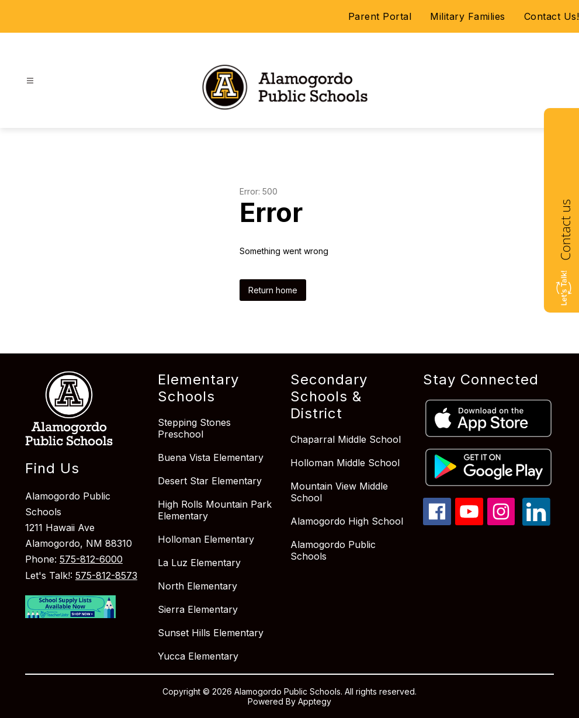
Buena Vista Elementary (211, 457)
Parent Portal (380, 16)
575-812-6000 (91, 559)
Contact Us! (552, 16)
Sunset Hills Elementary (211, 633)
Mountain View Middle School (339, 492)
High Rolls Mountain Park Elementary (215, 510)
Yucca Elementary (198, 656)
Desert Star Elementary (210, 481)
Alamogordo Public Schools (333, 550)
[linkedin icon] (536, 522)
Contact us (565, 230)
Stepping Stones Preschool (194, 428)
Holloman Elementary (206, 539)
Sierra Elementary (198, 609)
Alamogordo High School (346, 521)
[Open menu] (30, 81)
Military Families (467, 16)
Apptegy (314, 701)
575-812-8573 (106, 575)
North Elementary (197, 586)
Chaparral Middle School (345, 439)
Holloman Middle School (345, 463)
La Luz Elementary (199, 562)
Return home (272, 290)
